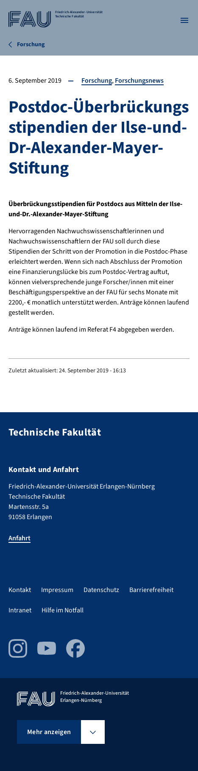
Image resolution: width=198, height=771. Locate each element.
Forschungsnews (139, 80)
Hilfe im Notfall (63, 610)
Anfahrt (19, 538)
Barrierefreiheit (151, 590)
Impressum (57, 590)
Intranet (19, 610)
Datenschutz (101, 590)
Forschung (96, 80)
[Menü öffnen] (184, 20)
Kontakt (19, 590)
